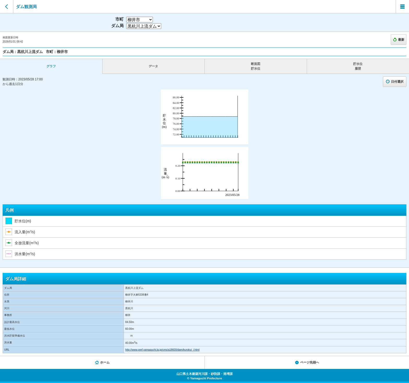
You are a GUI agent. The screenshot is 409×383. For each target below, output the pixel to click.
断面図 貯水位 (255, 66)
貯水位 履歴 (358, 66)
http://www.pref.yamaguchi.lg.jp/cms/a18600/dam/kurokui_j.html (162, 349)
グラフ (51, 66)
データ (153, 66)
